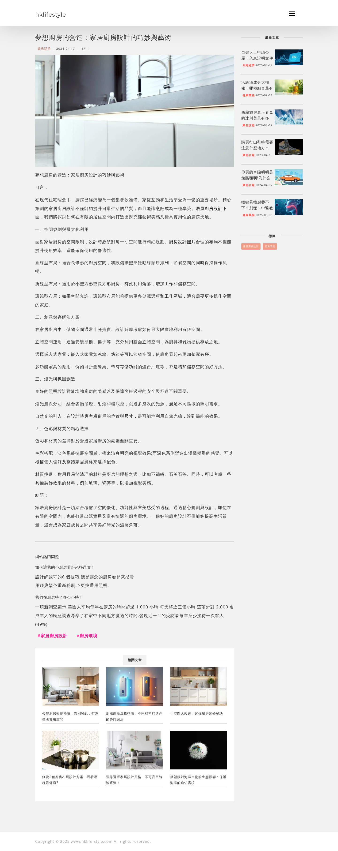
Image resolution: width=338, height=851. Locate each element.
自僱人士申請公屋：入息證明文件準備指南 (257, 58)
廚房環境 (270, 246)
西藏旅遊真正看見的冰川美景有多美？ (257, 118)
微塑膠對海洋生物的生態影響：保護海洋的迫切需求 (198, 780)
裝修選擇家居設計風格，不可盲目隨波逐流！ (134, 780)
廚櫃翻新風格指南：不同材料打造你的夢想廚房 (134, 716)
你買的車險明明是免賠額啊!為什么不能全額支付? (257, 178)
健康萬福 (248, 95)
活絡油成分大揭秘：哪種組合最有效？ (257, 88)
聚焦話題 (44, 48)
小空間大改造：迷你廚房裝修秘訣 (196, 713)
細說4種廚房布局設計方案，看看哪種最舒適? (69, 780)
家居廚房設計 (251, 246)
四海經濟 (248, 65)
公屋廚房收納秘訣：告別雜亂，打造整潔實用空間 (70, 716)
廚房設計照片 (182, 241)
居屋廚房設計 (209, 208)
